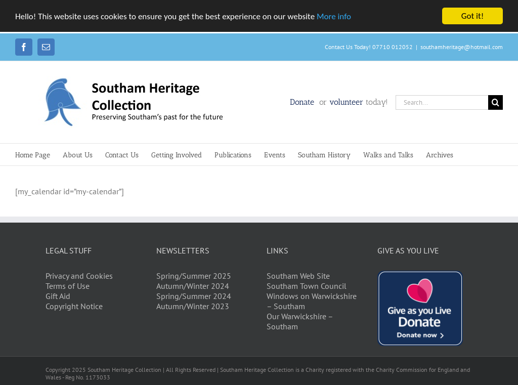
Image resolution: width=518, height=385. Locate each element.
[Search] (495, 102)
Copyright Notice (74, 306)
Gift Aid (58, 296)
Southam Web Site (298, 276)
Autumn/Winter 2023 (192, 306)
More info (334, 16)
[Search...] (442, 102)
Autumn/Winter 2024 (192, 286)
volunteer (346, 102)
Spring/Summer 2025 (193, 276)
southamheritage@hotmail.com (461, 47)
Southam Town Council (307, 286)
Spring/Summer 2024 (193, 296)
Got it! (472, 16)
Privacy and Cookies (79, 276)
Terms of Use (68, 286)
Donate (303, 102)
